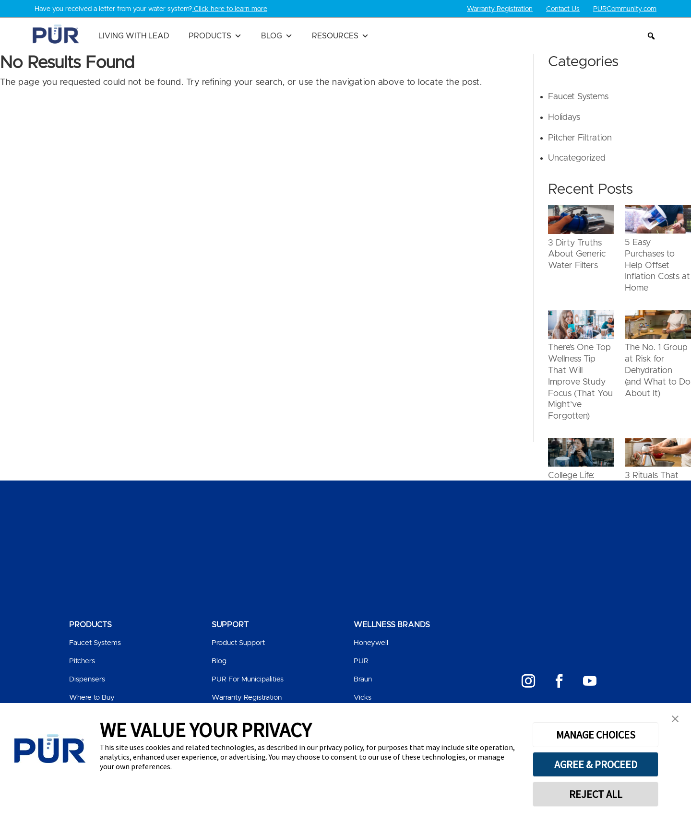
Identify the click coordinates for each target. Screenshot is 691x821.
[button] (651, 36)
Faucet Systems (578, 97)
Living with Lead (133, 36)
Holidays (564, 117)
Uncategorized (577, 158)
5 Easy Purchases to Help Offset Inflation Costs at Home (657, 265)
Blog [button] (277, 36)
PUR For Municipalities (248, 678)
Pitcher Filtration (580, 137)
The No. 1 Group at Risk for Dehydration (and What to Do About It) (658, 370)
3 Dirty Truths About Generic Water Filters (577, 254)
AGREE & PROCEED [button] (595, 764)
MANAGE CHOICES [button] (595, 734)
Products (215, 36)
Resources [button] (340, 36)
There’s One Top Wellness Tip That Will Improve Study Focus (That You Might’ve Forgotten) (580, 382)
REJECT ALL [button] (595, 794)
